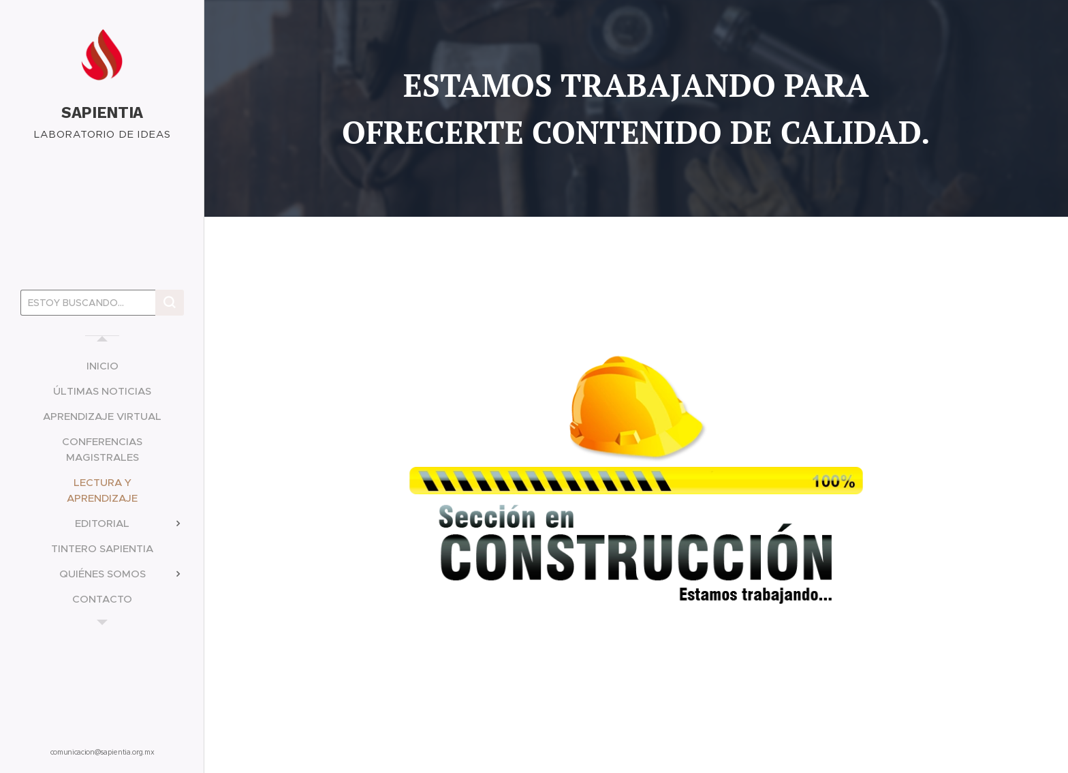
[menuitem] (102, 366)
